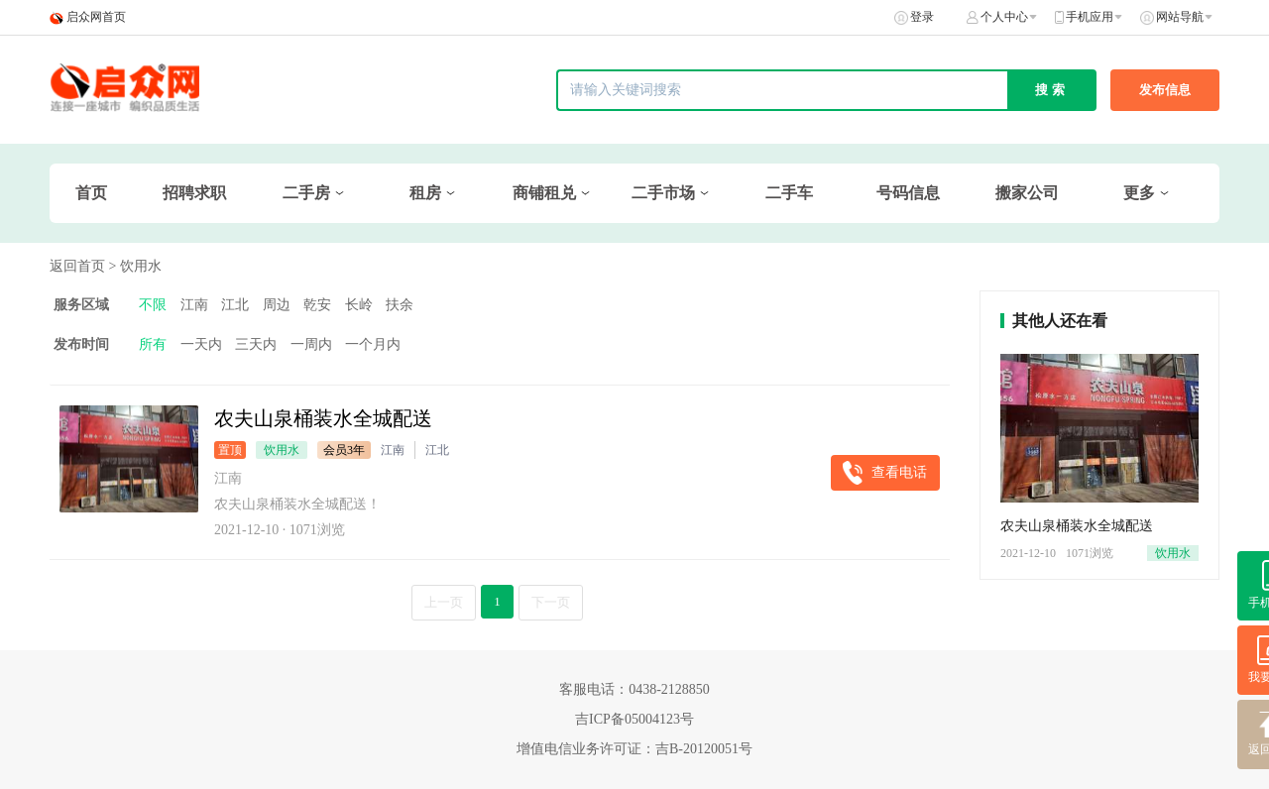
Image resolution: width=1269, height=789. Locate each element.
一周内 (311, 344)
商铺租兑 (544, 192)
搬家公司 (1027, 192)
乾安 (317, 304)
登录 (922, 17)
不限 (153, 304)
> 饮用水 (135, 266)
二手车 (789, 192)
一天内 (201, 344)
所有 (153, 344)
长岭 (359, 304)
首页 (91, 192)
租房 (425, 192)
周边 (276, 304)
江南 (194, 304)
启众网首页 (96, 17)
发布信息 (1165, 89)
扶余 (399, 304)
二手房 (306, 192)
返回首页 (77, 266)
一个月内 (373, 344)
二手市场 (663, 192)
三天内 (256, 344)
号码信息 (908, 192)
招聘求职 (194, 192)
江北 (235, 304)
